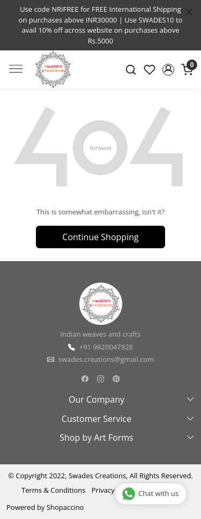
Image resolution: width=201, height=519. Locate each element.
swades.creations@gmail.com (106, 359)
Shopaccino (65, 507)
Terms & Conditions (53, 490)
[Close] (189, 12)
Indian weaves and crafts (101, 334)
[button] (168, 70)
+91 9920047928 (106, 347)
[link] (131, 70)
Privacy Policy (113, 490)
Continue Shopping (100, 237)
